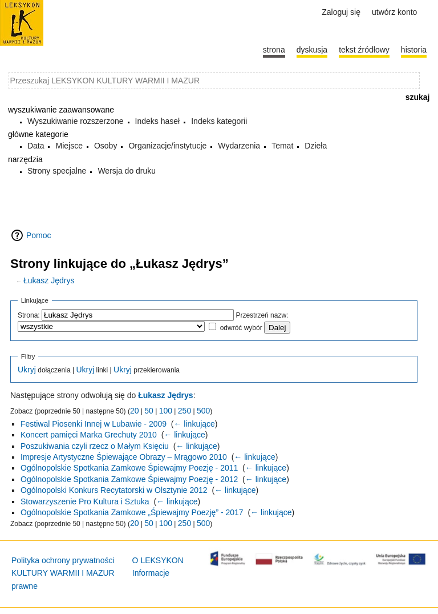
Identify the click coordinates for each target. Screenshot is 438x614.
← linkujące (193, 423)
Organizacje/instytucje (167, 145)
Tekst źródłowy (364, 49)
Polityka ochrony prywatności (63, 560)
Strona (274, 49)
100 (165, 410)
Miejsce (68, 145)
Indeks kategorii (219, 121)
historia (414, 49)
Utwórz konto (394, 12)
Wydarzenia (239, 145)
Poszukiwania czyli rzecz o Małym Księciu (95, 446)
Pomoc (38, 235)
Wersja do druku (127, 170)
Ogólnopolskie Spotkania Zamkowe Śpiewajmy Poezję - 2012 (129, 479)
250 (184, 410)
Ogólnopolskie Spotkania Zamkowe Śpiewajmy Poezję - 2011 (129, 467)
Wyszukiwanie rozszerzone (75, 121)
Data (35, 145)
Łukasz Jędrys (48, 280)
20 (134, 410)
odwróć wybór (241, 328)
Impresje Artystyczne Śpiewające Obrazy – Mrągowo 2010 (124, 456)
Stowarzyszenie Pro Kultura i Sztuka (85, 501)
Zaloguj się (341, 12)
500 (203, 410)
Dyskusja (312, 49)
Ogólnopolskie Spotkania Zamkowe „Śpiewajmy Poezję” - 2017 (132, 512)
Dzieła (316, 145)
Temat (282, 145)
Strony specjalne (57, 170)
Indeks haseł (157, 121)
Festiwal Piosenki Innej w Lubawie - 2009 (94, 423)
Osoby (105, 145)
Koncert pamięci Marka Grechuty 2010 (89, 434)
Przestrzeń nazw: (262, 315)
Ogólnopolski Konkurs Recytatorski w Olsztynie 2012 (114, 490)
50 (148, 410)
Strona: (29, 315)
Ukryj (27, 369)
